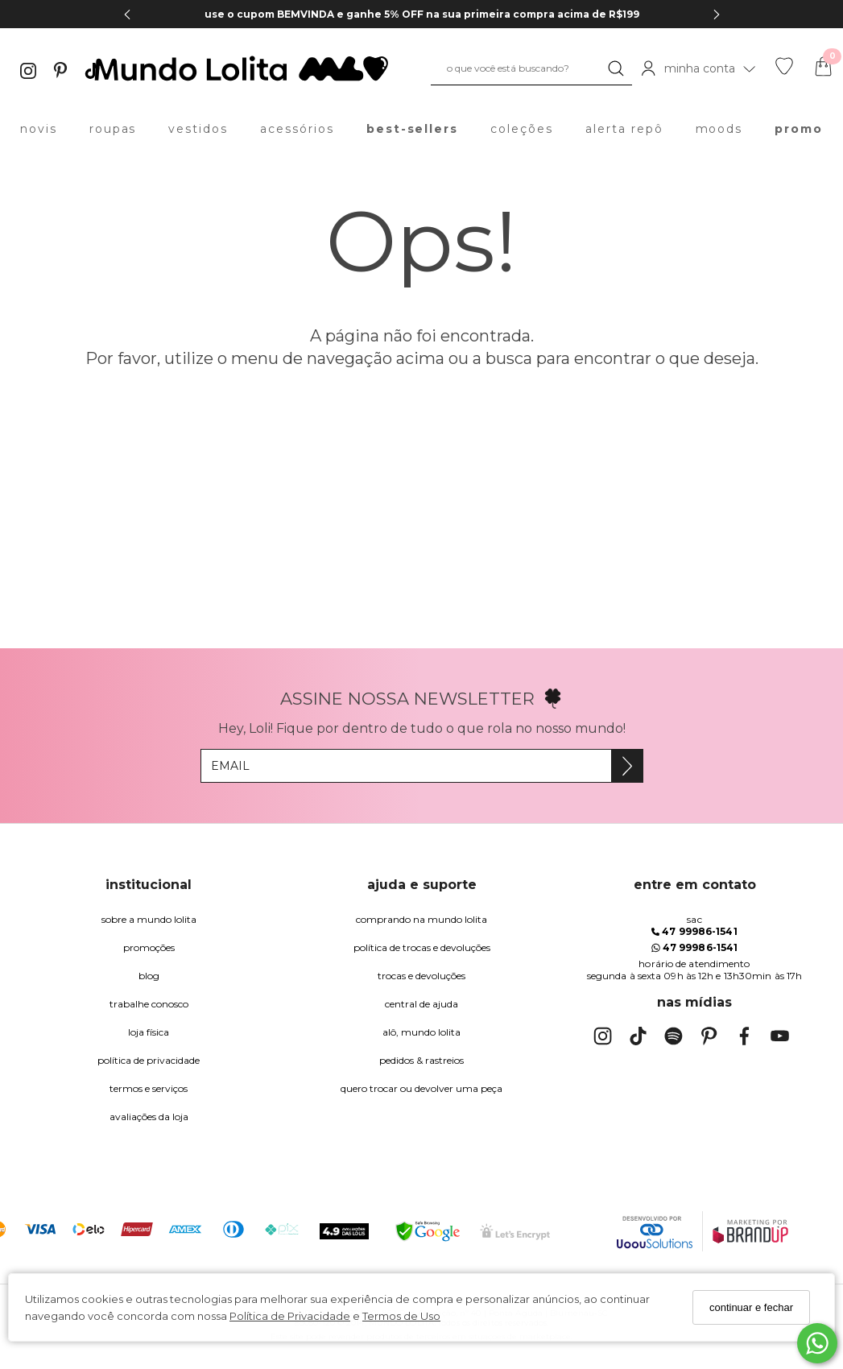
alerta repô (624, 129)
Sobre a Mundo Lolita (148, 919)
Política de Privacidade (289, 1315)
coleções (521, 129)
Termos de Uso (401, 1315)
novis (38, 129)
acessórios (297, 129)
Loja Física (148, 1032)
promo (799, 129)
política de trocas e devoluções (421, 947)
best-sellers (412, 129)
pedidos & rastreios (421, 1060)
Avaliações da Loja (149, 1117)
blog (148, 976)
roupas (113, 129)
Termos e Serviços (149, 1088)
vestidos (198, 129)
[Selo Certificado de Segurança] (515, 1231)
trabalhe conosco (149, 1004)
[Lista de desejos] (784, 70)
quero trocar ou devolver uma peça (421, 1088)
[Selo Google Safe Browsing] (427, 1231)
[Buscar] (616, 68)
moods (719, 129)
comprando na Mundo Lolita (421, 919)
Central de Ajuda (421, 1004)
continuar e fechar (751, 1307)
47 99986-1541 (694, 931)
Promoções (149, 947)
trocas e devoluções (421, 976)
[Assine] (627, 766)
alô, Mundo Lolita (421, 1032)
